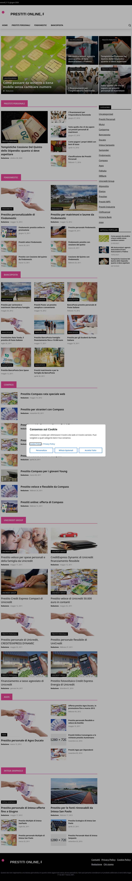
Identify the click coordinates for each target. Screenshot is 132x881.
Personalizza (41, 450)
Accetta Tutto (90, 450)
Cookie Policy (35, 444)
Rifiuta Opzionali (66, 450)
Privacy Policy (49, 444)
